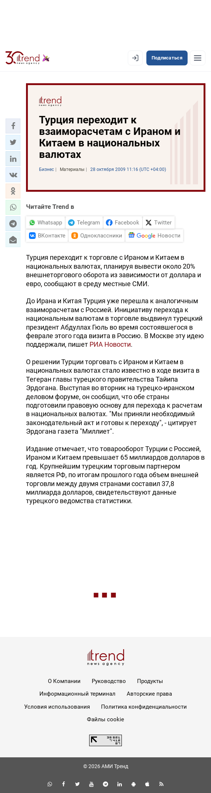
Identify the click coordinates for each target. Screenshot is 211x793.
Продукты (150, 681)
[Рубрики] (197, 58)
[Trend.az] (28, 58)
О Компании (64, 681)
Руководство (109, 681)
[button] (13, 126)
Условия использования (57, 706)
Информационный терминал (77, 693)
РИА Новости (110, 344)
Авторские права (149, 693)
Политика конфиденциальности (144, 706)
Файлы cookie (105, 719)
